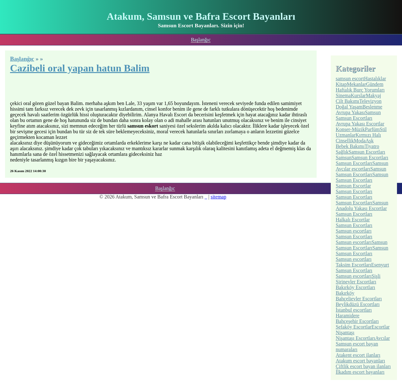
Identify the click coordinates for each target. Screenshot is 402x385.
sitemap (218, 196)
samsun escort (350, 78)
